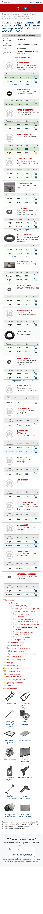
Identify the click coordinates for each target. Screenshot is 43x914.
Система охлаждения (14, 674)
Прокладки (15, 603)
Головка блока (16, 645)
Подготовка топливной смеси (18, 668)
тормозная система (14, 677)
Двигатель (10, 600)
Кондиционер (11, 688)
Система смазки (17, 657)
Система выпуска (13, 671)
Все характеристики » (21, 57)
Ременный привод (18, 659)
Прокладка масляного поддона (27, 624)
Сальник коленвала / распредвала (23, 638)
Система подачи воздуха (20, 648)
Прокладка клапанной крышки (27, 609)
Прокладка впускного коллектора (23, 615)
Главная (5, 14)
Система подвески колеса (16, 680)
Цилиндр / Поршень (18, 642)
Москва (7, 2)
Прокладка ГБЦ (20, 606)
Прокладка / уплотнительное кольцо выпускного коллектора (27, 620)
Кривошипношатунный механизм (24, 654)
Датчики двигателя (18, 651)
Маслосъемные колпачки (25, 611)
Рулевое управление (14, 682)
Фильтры (10, 662)
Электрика (10, 685)
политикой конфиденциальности (26, 861)
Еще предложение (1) (21, 84)
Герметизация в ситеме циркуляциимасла (24, 633)
